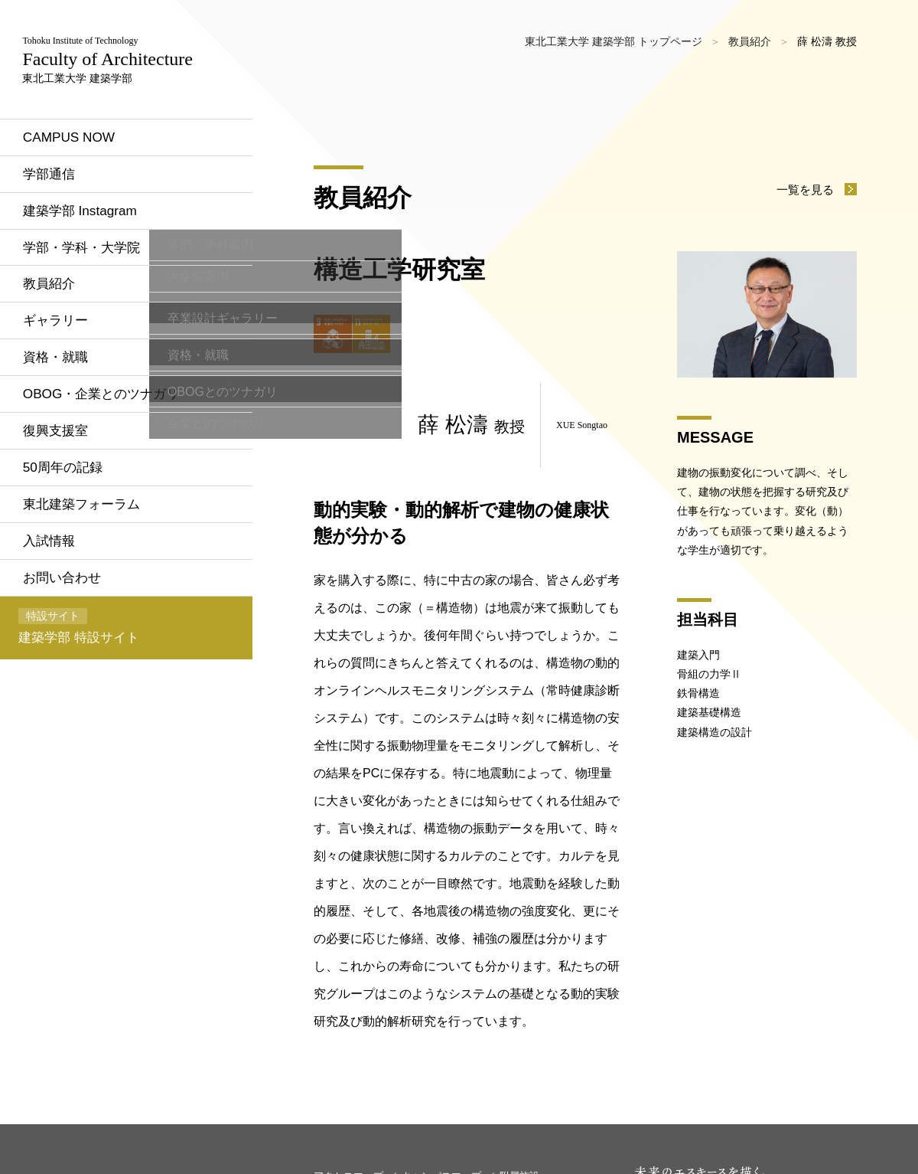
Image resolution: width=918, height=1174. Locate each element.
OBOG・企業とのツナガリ (113, 451)
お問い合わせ (72, 640)
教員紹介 (58, 337)
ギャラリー (65, 375)
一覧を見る (803, 189)
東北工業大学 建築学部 (116, 84)
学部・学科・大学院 (93, 300)
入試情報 (58, 602)
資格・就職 (65, 413)
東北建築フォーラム (93, 564)
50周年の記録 (73, 527)
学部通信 (58, 224)
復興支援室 (65, 489)
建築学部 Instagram (91, 262)
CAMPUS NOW (79, 186)
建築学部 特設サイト (87, 691)
